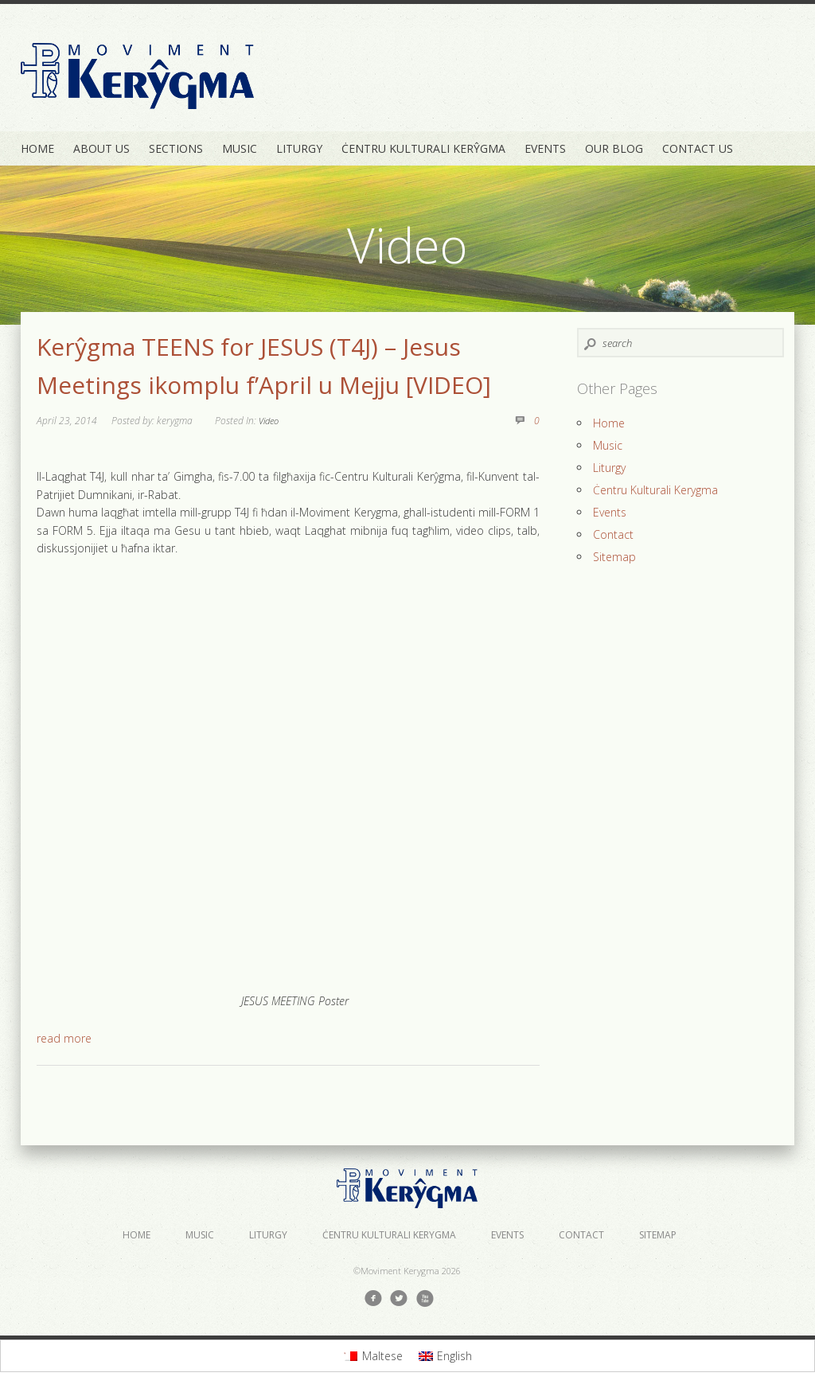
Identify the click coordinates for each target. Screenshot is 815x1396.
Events (545, 148)
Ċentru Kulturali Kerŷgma (423, 148)
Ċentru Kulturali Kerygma (655, 489)
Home (37, 148)
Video (269, 421)
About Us (101, 148)
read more (64, 1038)
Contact (613, 534)
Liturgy (299, 148)
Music (239, 148)
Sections (176, 148)
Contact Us (697, 148)
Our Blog (614, 148)
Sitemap (614, 556)
